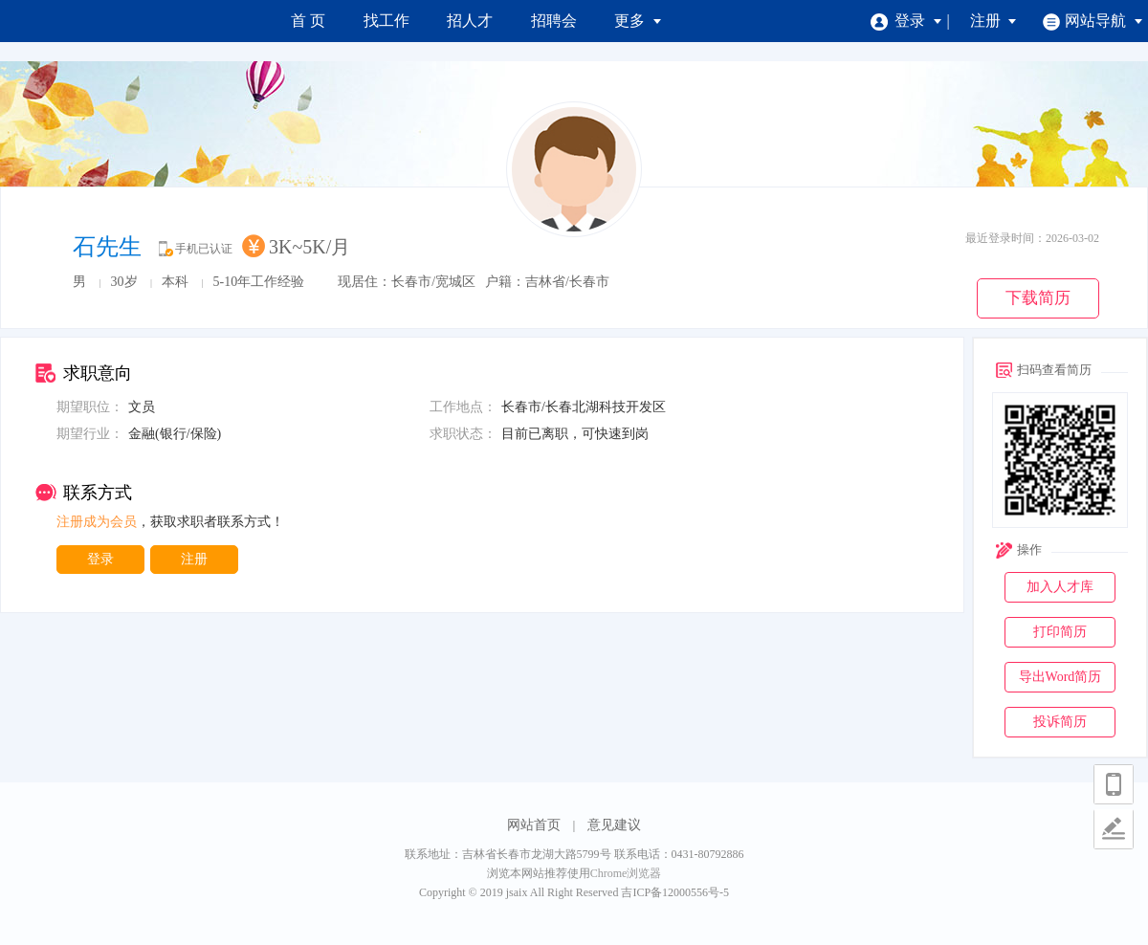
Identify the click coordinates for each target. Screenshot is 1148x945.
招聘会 (554, 20)
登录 (906, 20)
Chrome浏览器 (626, 873)
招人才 (470, 20)
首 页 (308, 20)
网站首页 (534, 825)
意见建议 (614, 825)
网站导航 (1093, 20)
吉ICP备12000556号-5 (675, 892)
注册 (994, 20)
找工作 (386, 20)
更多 (638, 20)
